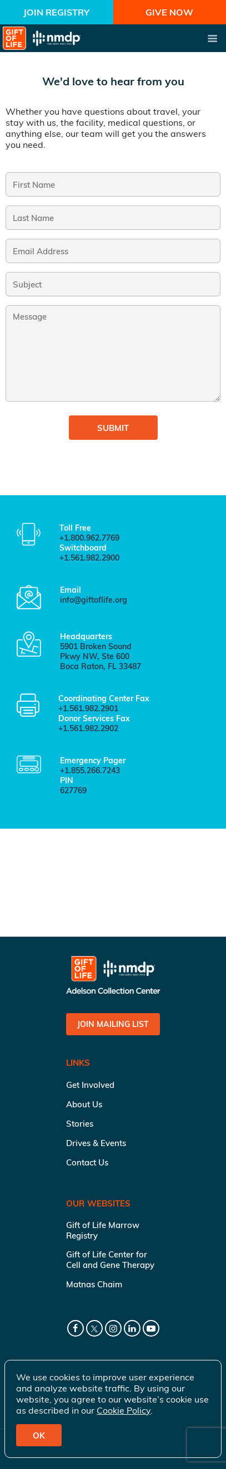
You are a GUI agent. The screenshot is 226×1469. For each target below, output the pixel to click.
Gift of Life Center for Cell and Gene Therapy (110, 1259)
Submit (113, 428)
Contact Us (87, 1162)
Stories (79, 1123)
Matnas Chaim (94, 1284)
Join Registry (56, 12)
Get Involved (90, 1085)
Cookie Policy (123, 1410)
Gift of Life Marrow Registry (102, 1230)
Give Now (169, 12)
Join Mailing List (113, 1024)
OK (39, 1435)
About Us (84, 1104)
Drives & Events (96, 1143)
